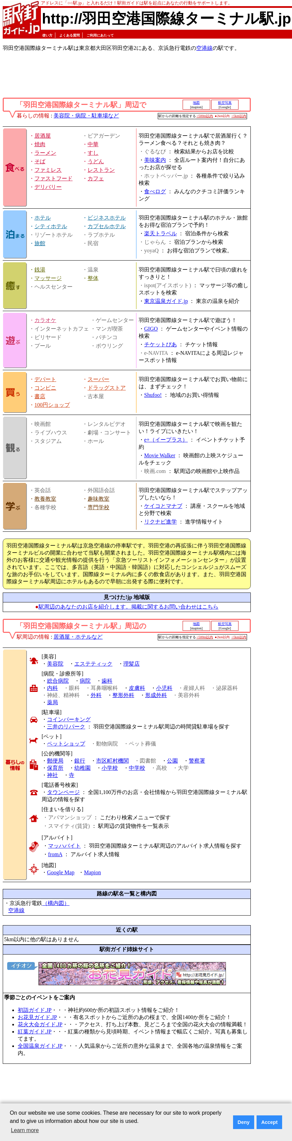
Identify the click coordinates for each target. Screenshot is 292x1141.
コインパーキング (69, 719)
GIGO (151, 329)
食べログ (155, 191)
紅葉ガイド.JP (34, 1031)
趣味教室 (98, 499)
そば (39, 161)
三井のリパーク (66, 726)
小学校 (110, 768)
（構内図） (56, 903)
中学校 (137, 768)
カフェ (96, 178)
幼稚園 (82, 768)
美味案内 (155, 160)
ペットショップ (66, 744)
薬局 (52, 702)
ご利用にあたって (100, 35)
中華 (93, 144)
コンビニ (45, 388)
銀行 (79, 761)
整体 (93, 278)
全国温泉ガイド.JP (40, 1046)
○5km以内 (238, 116)
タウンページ (63, 792)
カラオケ (45, 320)
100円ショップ (52, 405)
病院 (85, 681)
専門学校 (98, 507)
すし (93, 153)
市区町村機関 (112, 761)
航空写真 (225, 103)
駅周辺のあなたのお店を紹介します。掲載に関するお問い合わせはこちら (128, 607)
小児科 (164, 688)
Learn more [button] (25, 1130)
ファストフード (53, 178)
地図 (196, 103)
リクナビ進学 (160, 522)
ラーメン (45, 153)
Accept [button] (269, 1122)
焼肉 (39, 144)
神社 (52, 775)
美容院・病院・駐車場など (86, 116)
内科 (52, 688)
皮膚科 (137, 688)
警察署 (197, 761)
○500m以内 (205, 116)
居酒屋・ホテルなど (78, 637)
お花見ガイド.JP (37, 1017)
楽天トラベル (160, 233)
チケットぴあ (160, 344)
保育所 (55, 768)
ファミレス (48, 170)
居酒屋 (42, 136)
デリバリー (48, 187)
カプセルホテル (107, 226)
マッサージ (48, 278)
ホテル (42, 218)
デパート (45, 379)
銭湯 (39, 270)
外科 (96, 695)
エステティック (93, 664)
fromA (55, 854)
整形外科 (123, 695)
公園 (172, 761)
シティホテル (50, 226)
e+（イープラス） (166, 440)
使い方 (47, 35)
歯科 (107, 681)
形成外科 (156, 695)
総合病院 (58, 681)
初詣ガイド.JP (34, 1010)
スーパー (98, 379)
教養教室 (45, 499)
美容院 (55, 664)
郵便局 (55, 761)
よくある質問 (69, 35)
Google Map (60, 872)
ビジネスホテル (107, 218)
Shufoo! (153, 395)
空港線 (204, 48)
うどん (96, 161)
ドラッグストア (107, 388)
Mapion (92, 872)
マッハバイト (64, 846)
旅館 (39, 243)
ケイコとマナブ (163, 506)
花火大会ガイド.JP (40, 1024)
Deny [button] (243, 1122)
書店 (39, 396)
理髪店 (131, 664)
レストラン (101, 170)
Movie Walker (159, 455)
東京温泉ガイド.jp (166, 301)
